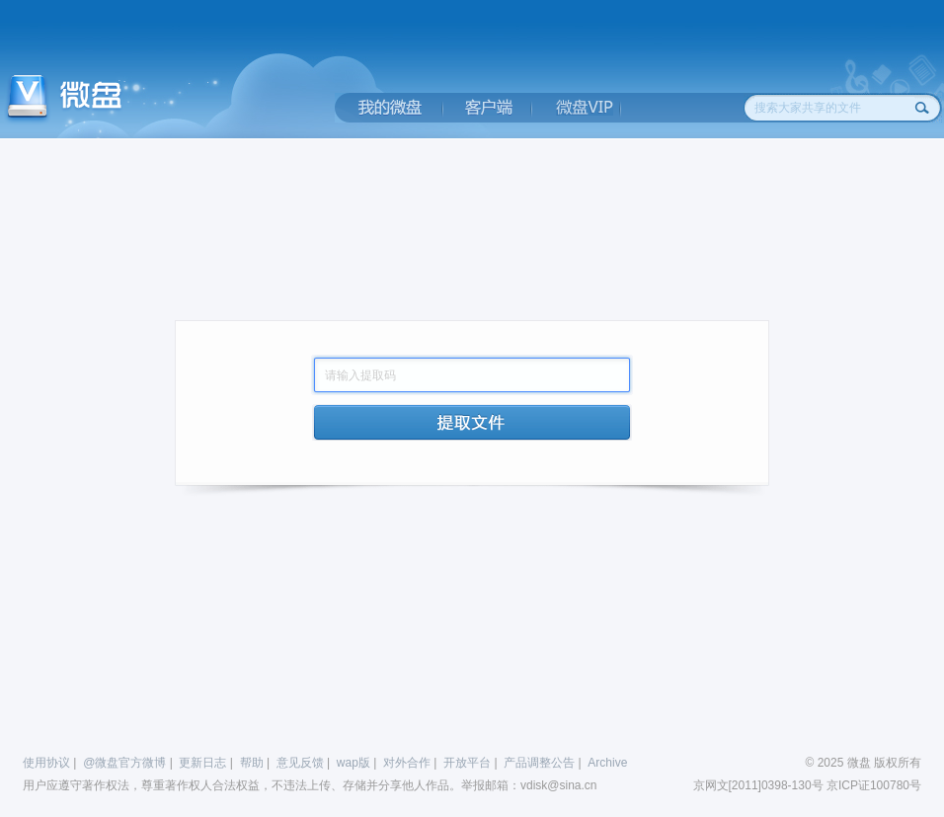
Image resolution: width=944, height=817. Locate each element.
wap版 (353, 763)
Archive (607, 763)
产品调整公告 (539, 763)
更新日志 (202, 763)
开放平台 (467, 763)
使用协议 (46, 763)
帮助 (252, 763)
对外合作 (407, 763)
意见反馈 (300, 763)
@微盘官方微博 (124, 763)
